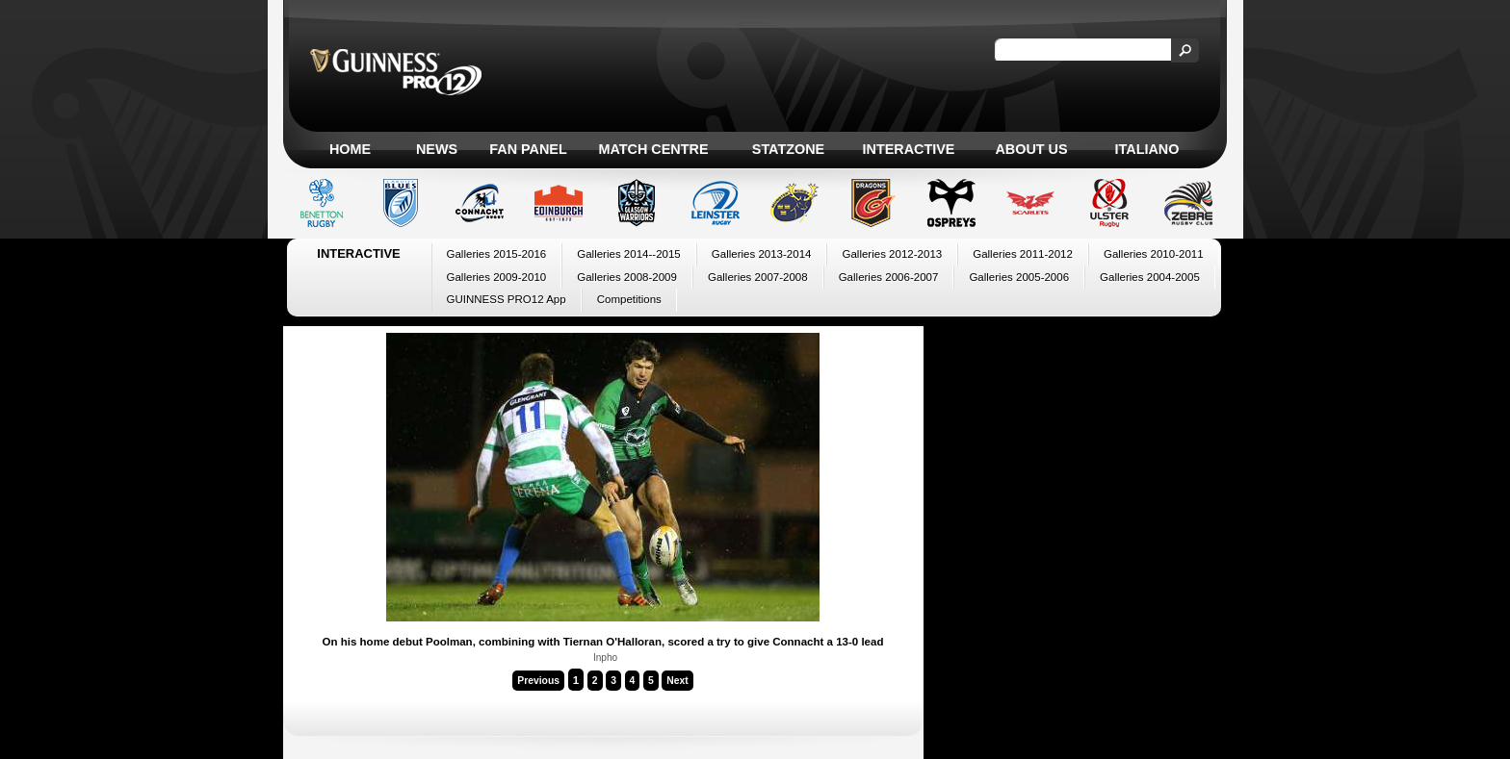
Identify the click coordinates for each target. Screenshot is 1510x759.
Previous (538, 680)
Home (350, 149)
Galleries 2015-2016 (497, 254)
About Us (1031, 149)
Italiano (1147, 149)
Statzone (788, 149)
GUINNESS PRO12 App (506, 299)
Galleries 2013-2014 (762, 254)
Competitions (629, 299)
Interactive (909, 149)
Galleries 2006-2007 (889, 277)
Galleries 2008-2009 (627, 277)
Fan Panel (527, 149)
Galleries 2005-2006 (1019, 277)
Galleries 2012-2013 (892, 254)
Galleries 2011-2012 (1023, 254)
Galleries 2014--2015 (629, 254)
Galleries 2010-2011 (1154, 254)
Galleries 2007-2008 (758, 277)
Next (677, 680)
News (436, 149)
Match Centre (653, 149)
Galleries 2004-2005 (1150, 277)
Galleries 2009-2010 (497, 277)
